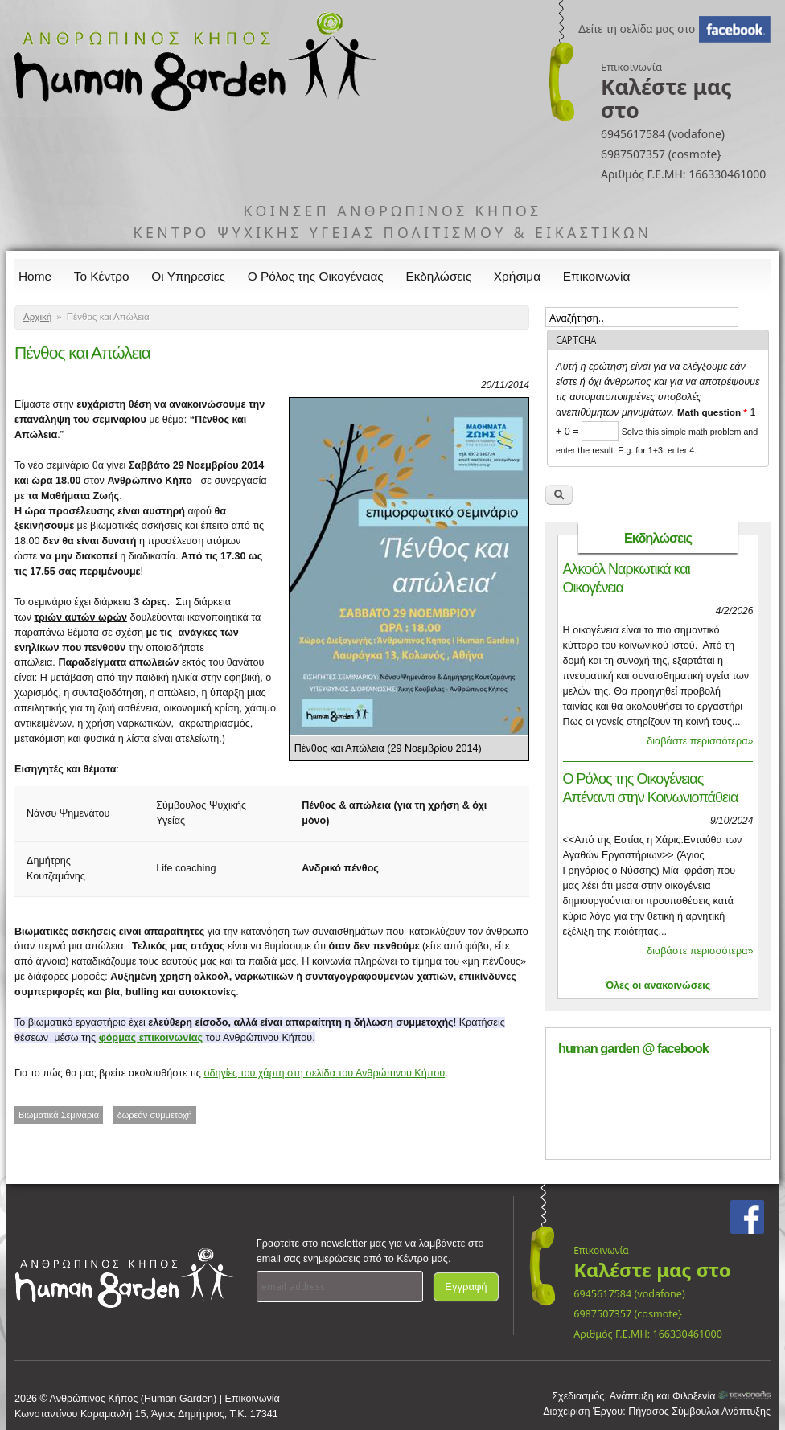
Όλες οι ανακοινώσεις (658, 985)
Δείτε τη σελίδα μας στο (636, 29)
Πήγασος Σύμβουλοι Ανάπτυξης (699, 1411)
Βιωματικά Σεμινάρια (58, 1115)
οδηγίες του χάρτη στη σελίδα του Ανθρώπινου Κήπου (324, 1073)
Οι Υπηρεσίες (188, 276)
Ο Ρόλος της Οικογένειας (316, 276)
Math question (712, 412)
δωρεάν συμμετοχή (154, 1115)
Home (34, 276)
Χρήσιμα (517, 276)
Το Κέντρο (101, 276)
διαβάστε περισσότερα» (700, 741)
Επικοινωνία (597, 276)
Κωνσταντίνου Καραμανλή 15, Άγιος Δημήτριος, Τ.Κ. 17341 (146, 1414)
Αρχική (37, 317)
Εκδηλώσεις (439, 276)
